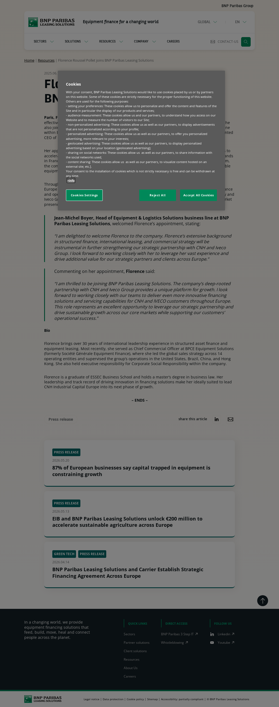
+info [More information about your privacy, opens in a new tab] (71, 180)
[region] (141, 140)
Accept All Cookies (198, 195)
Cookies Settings (84, 195)
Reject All (157, 195)
